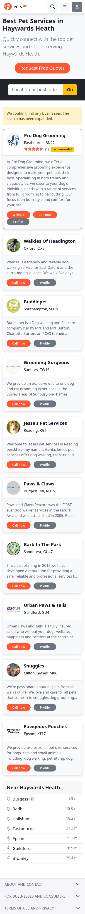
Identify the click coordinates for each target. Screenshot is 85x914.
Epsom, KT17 (35, 733)
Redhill (42, 809)
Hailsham (42, 818)
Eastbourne (42, 828)
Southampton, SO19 (41, 309)
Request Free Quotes (42, 68)
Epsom (42, 838)
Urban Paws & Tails (45, 605)
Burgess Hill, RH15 (39, 491)
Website (18, 215)
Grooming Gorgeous (46, 362)
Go (70, 90)
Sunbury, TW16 (36, 369)
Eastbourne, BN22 (39, 142)
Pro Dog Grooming (45, 135)
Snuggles (34, 666)
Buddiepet (35, 302)
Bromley (42, 858)
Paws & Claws (39, 484)
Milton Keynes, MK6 (40, 673)
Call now (45, 215)
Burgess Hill (42, 799)
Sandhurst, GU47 (38, 551)
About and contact (24, 884)
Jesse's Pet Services (45, 423)
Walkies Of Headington (50, 241)
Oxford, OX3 (34, 248)
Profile (18, 222)
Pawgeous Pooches (45, 726)
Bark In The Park (42, 544)
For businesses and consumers (35, 896)
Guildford (42, 848)
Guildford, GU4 (36, 612)
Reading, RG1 (35, 430)
